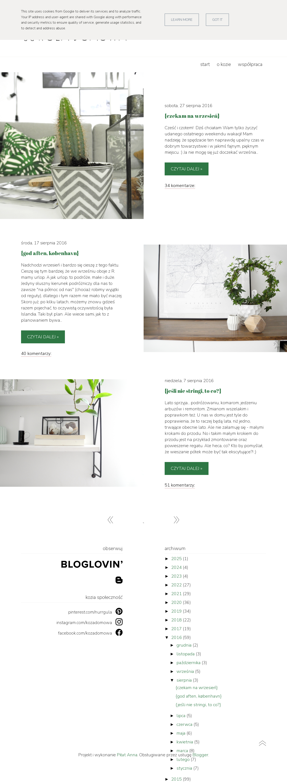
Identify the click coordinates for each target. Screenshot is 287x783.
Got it (217, 19)
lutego (183, 759)
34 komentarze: (180, 186)
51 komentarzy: (180, 485)
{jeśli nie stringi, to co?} (198, 705)
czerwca (185, 724)
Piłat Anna (127, 755)
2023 (177, 576)
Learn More (182, 19)
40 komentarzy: (36, 353)
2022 (177, 585)
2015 (177, 779)
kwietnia (185, 742)
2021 (177, 594)
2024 (177, 567)
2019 (177, 611)
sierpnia (184, 680)
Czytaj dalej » (186, 169)
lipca (181, 716)
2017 (177, 629)
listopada (186, 654)
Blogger (200, 755)
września (185, 671)
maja (181, 733)
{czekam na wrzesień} (197, 688)
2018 (177, 620)
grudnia (184, 645)
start (205, 64)
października (189, 663)
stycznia (184, 768)
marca (182, 751)
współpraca (250, 64)
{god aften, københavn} (199, 696)
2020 (177, 602)
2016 (177, 637)
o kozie (224, 64)
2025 (177, 559)
